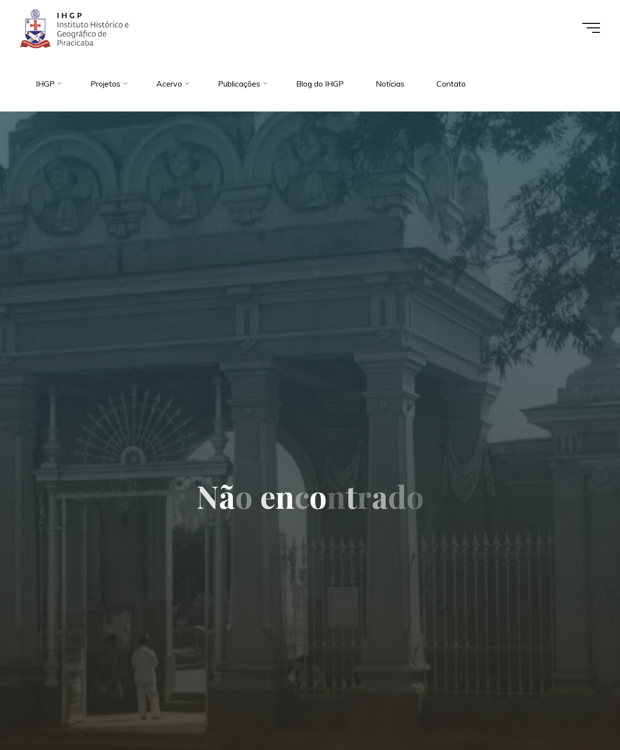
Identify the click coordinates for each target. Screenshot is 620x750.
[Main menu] (591, 28)
